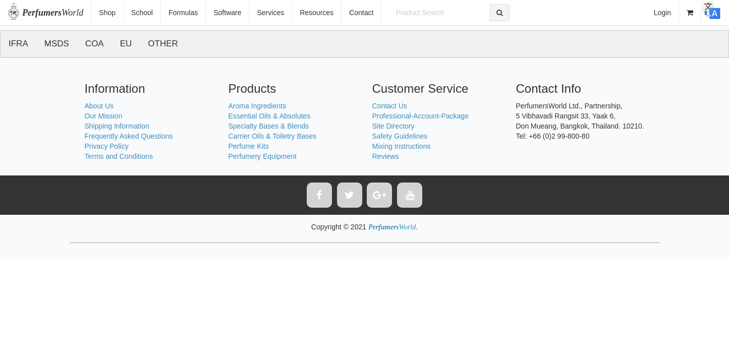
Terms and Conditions (119, 156)
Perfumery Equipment (263, 156)
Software (227, 13)
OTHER (163, 43)
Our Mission (104, 116)
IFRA (18, 43)
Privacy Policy (107, 146)
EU (126, 43)
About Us (99, 106)
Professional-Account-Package (420, 116)
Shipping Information (117, 126)
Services (270, 13)
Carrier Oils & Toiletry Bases (273, 136)
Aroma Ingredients (257, 106)
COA (94, 43)
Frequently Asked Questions (129, 136)
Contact (361, 13)
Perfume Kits (249, 146)
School (142, 13)
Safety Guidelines (400, 136)
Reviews (385, 156)
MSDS (56, 43)
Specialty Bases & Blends (269, 126)
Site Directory (393, 126)
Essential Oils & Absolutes (270, 116)
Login (662, 13)
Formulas (183, 13)
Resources (316, 13)
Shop (107, 13)
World (52, 13)
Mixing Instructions (401, 146)
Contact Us (389, 106)
